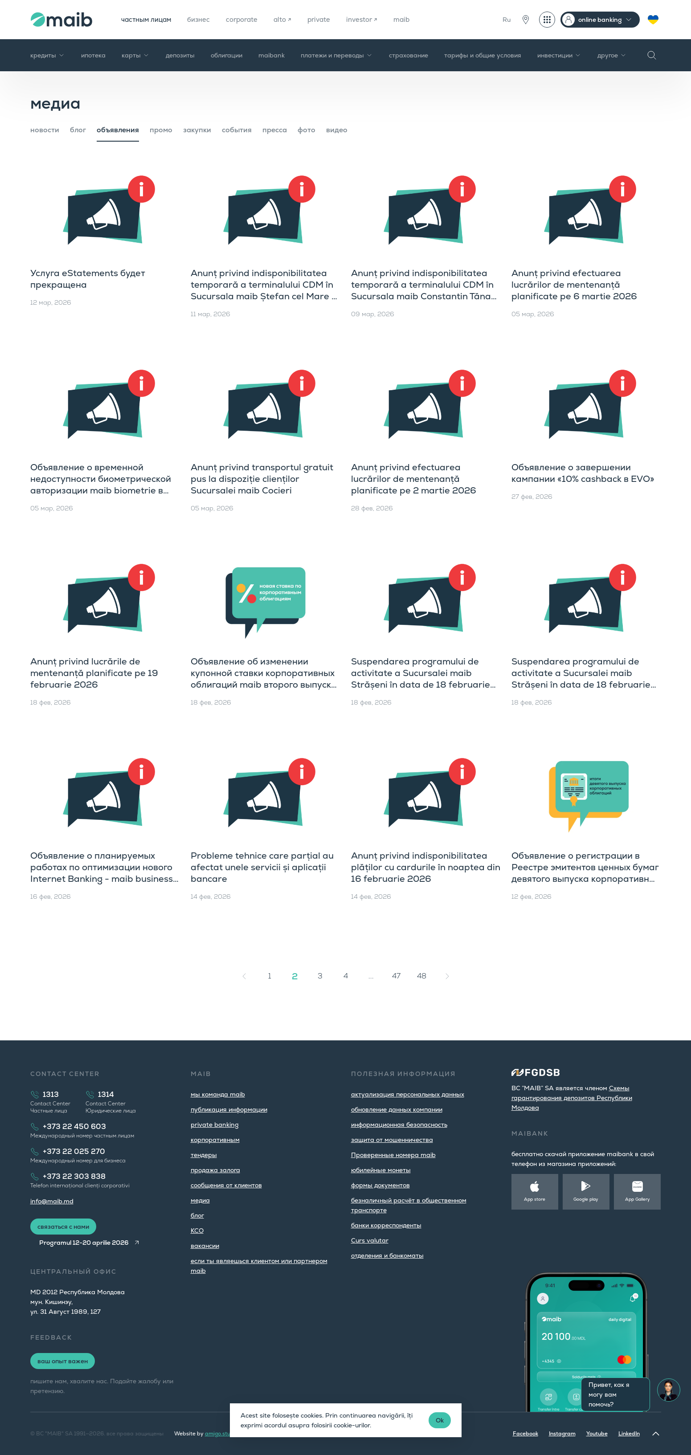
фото (306, 129)
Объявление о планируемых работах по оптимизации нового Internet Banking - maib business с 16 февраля (105, 873)
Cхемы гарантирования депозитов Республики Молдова (571, 1098)
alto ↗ (291, 19)
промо (161, 129)
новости (44, 129)
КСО (197, 1231)
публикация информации (229, 1109)
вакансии (205, 1246)
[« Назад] (244, 976)
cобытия (237, 129)
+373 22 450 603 (74, 1126)
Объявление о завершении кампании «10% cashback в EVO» (582, 473)
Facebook (525, 1433)
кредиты (47, 55)
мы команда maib (218, 1094)
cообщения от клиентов (226, 1185)
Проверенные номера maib (393, 1155)
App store (534, 1199)
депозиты (180, 55)
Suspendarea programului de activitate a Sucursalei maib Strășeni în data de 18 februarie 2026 (420, 679)
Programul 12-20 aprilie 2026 (86, 1243)
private (329, 19)
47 (396, 976)
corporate (249, 19)
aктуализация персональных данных (407, 1094)
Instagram (562, 1433)
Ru (507, 20)
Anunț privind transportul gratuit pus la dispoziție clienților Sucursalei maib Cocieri (262, 478)
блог (78, 129)
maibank (271, 55)
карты (136, 55)
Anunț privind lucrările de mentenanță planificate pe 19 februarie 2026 (94, 673)
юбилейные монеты (381, 1170)
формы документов (380, 1185)
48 (421, 976)
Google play (585, 1199)
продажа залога (215, 1170)
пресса (274, 129)
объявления (118, 129)
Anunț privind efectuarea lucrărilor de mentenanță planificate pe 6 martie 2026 (574, 284)
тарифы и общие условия (482, 55)
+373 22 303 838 (74, 1176)
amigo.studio (221, 1433)
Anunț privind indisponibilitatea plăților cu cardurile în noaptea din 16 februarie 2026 (425, 867)
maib (416, 19)
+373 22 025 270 (74, 1151)
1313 (51, 1094)
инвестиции (559, 55)
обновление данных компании (396, 1109)
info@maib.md (52, 1201)
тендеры (204, 1155)
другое (612, 55)
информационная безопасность (399, 1125)
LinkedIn (629, 1433)
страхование (408, 55)
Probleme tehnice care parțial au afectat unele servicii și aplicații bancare (262, 867)
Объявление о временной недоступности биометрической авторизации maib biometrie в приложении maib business (100, 484)
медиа (200, 1200)
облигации (226, 55)
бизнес (204, 19)
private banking (215, 1125)
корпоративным (215, 1140)
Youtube (597, 1433)
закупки (197, 129)
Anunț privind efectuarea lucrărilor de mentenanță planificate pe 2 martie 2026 (413, 478)
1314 (106, 1094)
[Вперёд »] (447, 976)
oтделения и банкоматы (387, 1255)
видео (337, 129)
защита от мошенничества (392, 1140)
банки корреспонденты (386, 1225)
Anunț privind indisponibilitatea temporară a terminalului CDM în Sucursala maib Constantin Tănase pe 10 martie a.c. (426, 290)
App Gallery (637, 1199)
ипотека (93, 55)
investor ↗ (374, 19)
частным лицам (148, 19)
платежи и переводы (337, 55)
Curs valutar (369, 1240)
